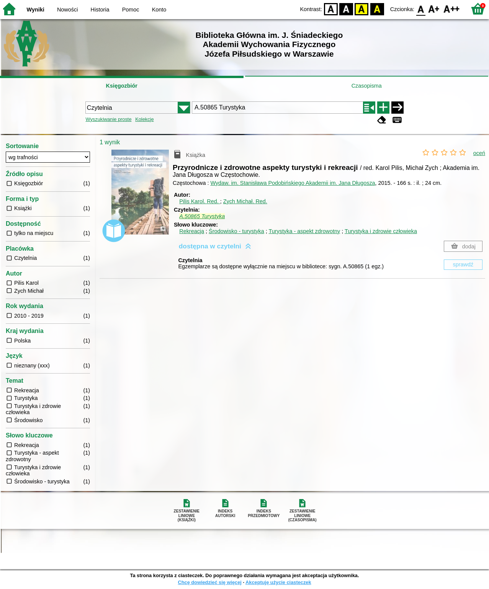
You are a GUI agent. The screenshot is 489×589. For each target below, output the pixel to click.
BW (346, 8)
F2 (451, 8)
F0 (420, 8)
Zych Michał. (245, 201)
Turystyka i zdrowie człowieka (381, 231)
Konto (159, 10)
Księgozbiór (121, 86)
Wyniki (35, 10)
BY (377, 8)
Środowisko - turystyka (236, 231)
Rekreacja (191, 231)
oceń (479, 153)
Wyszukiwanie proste (108, 119)
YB (362, 8)
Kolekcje (144, 119)
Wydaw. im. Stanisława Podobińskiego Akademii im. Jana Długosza (292, 183)
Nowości (67, 10)
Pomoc (130, 10)
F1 (434, 8)
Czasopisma (367, 86)
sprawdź (463, 264)
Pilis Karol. (199, 201)
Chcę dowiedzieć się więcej (209, 582)
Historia (100, 10)
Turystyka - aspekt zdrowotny (304, 231)
